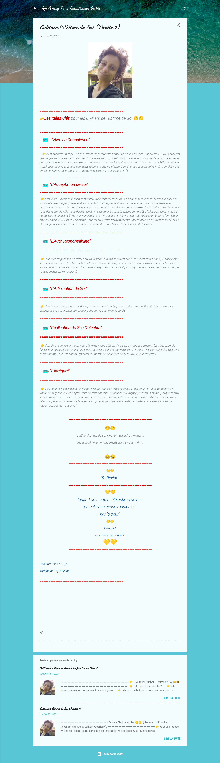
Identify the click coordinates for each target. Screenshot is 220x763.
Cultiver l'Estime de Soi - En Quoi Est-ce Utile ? (68, 668)
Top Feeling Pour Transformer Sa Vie (70, 8)
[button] (178, 25)
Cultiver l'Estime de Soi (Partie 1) (60, 709)
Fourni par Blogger (110, 754)
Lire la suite (172, 698)
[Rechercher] (185, 9)
